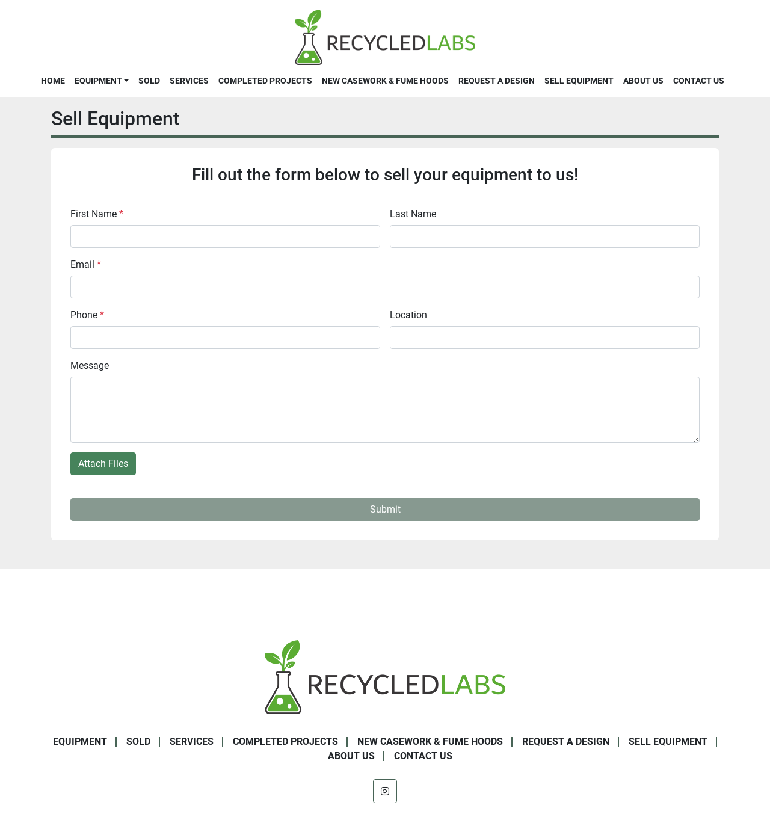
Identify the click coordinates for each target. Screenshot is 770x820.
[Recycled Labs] (385, 676)
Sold (149, 80)
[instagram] (385, 791)
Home (53, 80)
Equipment (98, 80)
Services (189, 80)
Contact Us (698, 80)
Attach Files (103, 463)
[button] (102, 81)
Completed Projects (265, 80)
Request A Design (496, 80)
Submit (385, 509)
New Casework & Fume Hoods (385, 80)
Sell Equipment (579, 80)
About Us (643, 80)
